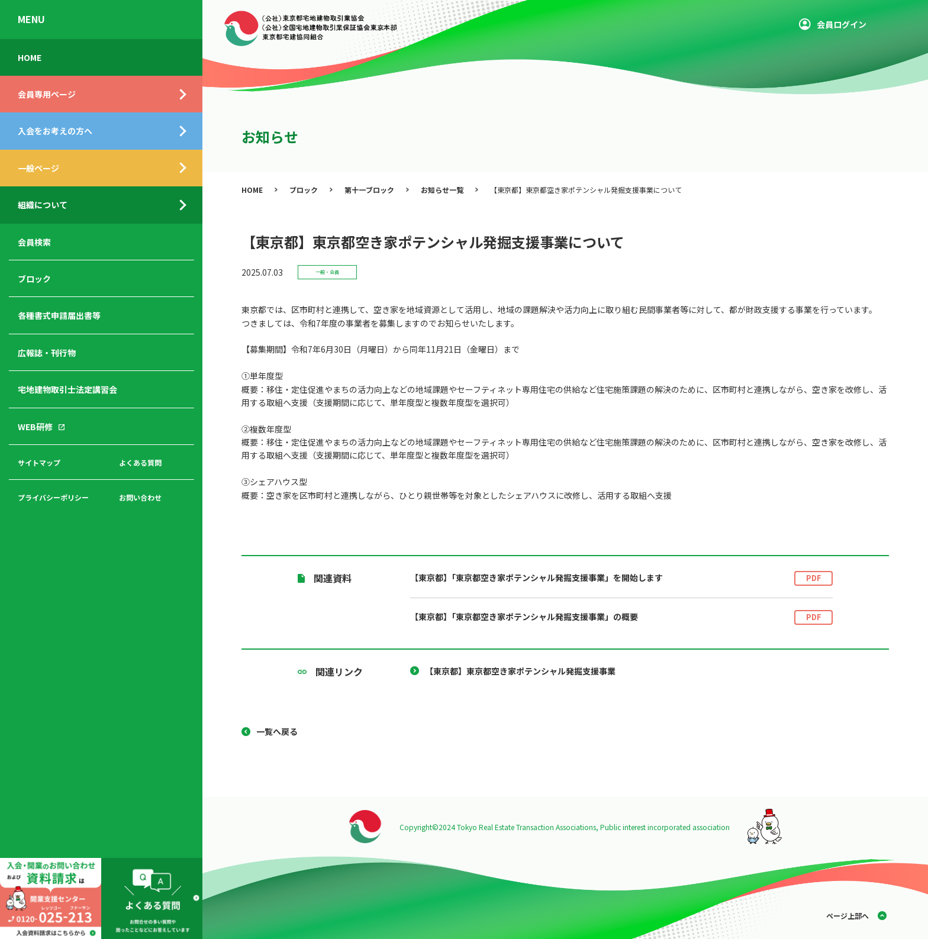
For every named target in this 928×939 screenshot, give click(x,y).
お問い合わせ (140, 497)
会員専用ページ (47, 94)
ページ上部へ (847, 916)
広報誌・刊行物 (47, 353)
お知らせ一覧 (442, 190)
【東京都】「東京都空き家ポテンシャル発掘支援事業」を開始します (621, 578)
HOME (29, 57)
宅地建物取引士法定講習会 (67, 389)
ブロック (34, 279)
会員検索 (34, 242)
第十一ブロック (369, 190)
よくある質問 (140, 462)
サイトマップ (39, 462)
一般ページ (38, 168)
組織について (42, 205)
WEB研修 (35, 427)
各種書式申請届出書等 (59, 315)
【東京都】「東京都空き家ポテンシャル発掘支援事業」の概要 (621, 617)
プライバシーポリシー (53, 497)
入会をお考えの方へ (55, 131)
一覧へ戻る (277, 731)
